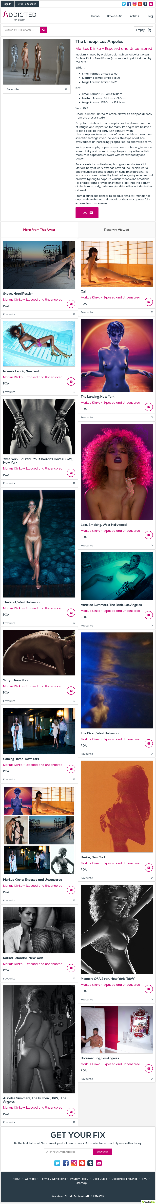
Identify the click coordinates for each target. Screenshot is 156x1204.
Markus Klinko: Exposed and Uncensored (32, 880)
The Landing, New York (98, 397)
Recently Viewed (116, 230)
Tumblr (145, 4)
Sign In (7, 4)
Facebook (129, 4)
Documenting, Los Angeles (100, 1059)
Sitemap (81, 1183)
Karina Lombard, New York (23, 958)
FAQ (144, 1179)
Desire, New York (93, 858)
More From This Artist (39, 230)
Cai (83, 292)
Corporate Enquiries (124, 1179)
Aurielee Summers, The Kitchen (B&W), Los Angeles (34, 1100)
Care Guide (100, 1179)
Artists (134, 16)
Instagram (134, 4)
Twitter (124, 4)
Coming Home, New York (21, 759)
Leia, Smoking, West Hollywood (104, 525)
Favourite (37, 89)
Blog (150, 16)
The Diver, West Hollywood (100, 734)
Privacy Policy (79, 1179)
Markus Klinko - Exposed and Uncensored (114, 48)
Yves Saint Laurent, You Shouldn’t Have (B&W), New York (38, 461)
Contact (151, 4)
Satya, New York (15, 681)
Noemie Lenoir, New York (21, 372)
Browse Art (114, 16)
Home (95, 16)
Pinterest (140, 4)
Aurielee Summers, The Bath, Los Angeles (111, 605)
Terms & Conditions (53, 1179)
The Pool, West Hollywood (22, 603)
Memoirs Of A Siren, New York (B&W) (108, 979)
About (16, 1179)
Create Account (27, 4)
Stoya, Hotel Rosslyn (18, 294)
